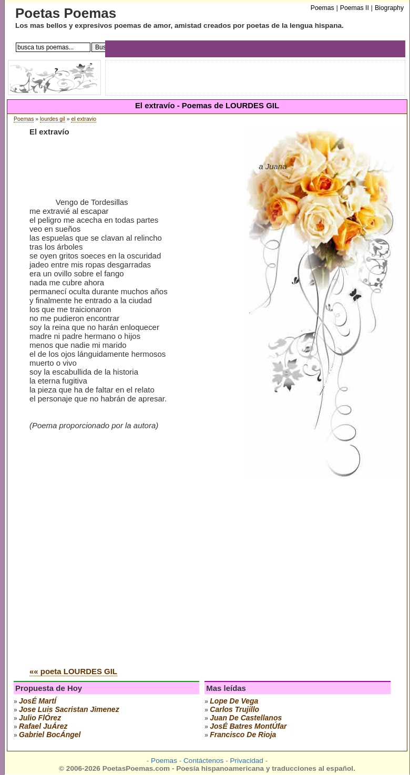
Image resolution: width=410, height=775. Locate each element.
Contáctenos (203, 760)
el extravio (83, 119)
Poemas (24, 119)
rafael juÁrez (43, 726)
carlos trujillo (234, 709)
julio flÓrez (40, 718)
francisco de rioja (243, 734)
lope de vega (234, 701)
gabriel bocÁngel (49, 734)
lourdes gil (52, 119)
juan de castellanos (246, 718)
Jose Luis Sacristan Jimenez (69, 709)
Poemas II (354, 8)
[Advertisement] (98, 554)
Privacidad (246, 760)
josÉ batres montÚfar (248, 726)
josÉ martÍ (37, 701)
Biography (389, 8)
